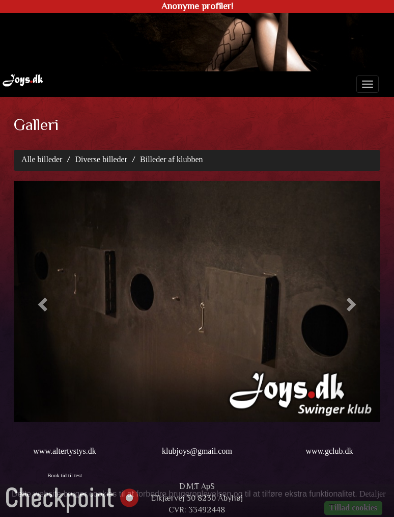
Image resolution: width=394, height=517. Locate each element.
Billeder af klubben (171, 159)
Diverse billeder (101, 159)
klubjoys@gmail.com (197, 451)
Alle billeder (41, 159)
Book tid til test (64, 475)
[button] (41, 301)
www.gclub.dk (329, 451)
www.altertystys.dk (64, 451)
